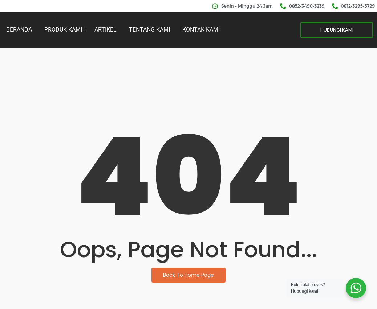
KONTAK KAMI (201, 29)
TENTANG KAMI (149, 29)
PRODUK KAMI (64, 29)
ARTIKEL (105, 29)
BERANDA (19, 29)
